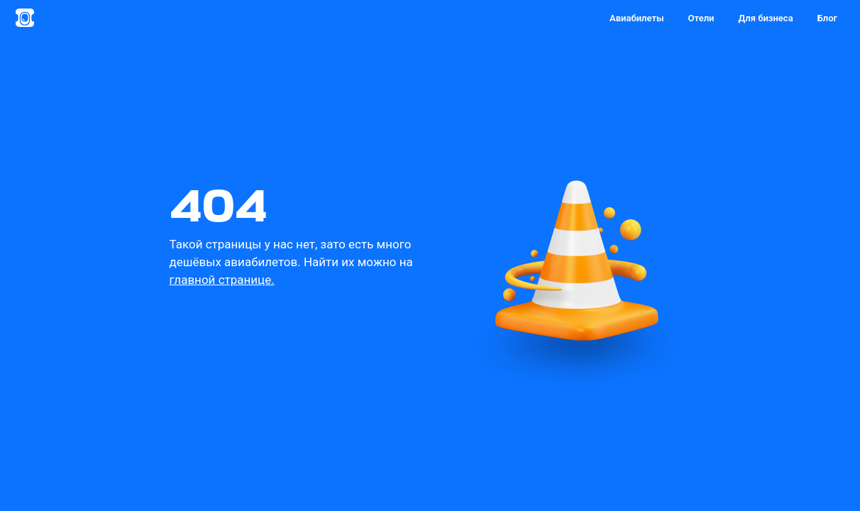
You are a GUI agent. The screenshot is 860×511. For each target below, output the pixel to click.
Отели (701, 18)
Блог (827, 18)
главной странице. (222, 280)
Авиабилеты (637, 18)
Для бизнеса (765, 18)
